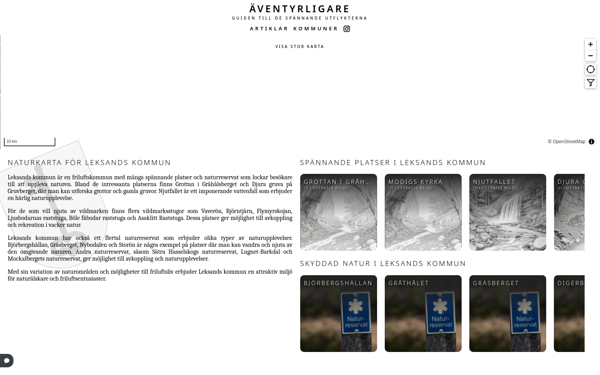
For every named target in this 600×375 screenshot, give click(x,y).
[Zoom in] (590, 44)
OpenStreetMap (581, 142)
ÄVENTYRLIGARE (300, 8)
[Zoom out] (590, 55)
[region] (300, 92)
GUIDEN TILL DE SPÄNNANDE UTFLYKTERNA (300, 18)
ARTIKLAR (269, 28)
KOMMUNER (316, 28)
